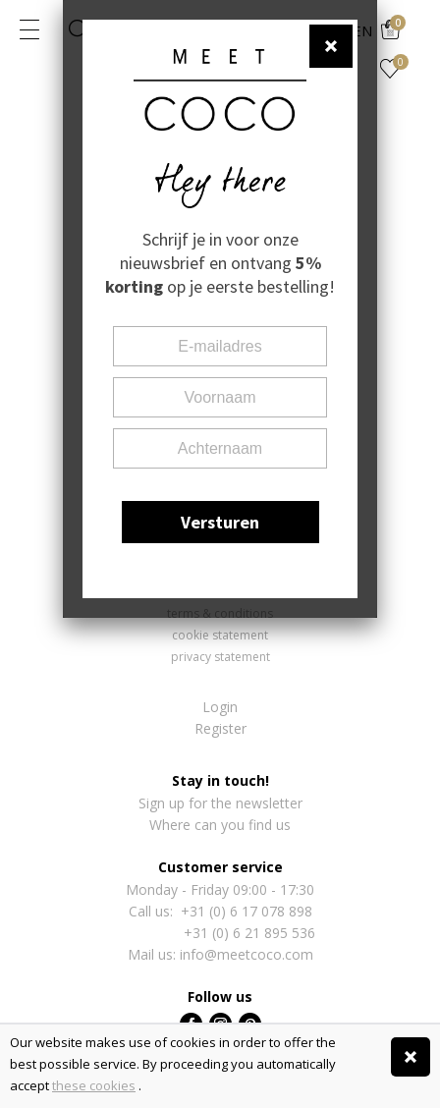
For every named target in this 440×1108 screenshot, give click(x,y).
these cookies (94, 1085)
